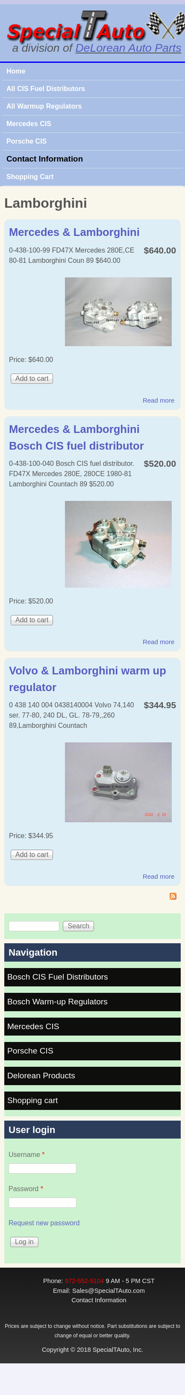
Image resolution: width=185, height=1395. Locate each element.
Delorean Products (41, 1075)
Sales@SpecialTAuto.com (108, 1290)
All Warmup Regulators (44, 106)
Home (15, 71)
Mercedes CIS (28, 123)
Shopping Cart (29, 176)
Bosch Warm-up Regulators (57, 1001)
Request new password (44, 1223)
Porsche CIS (26, 141)
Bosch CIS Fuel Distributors (57, 976)
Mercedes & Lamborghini (74, 232)
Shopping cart (32, 1100)
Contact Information (44, 158)
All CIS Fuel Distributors (45, 88)
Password (26, 1188)
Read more (158, 400)
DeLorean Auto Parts (129, 47)
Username (26, 1154)
